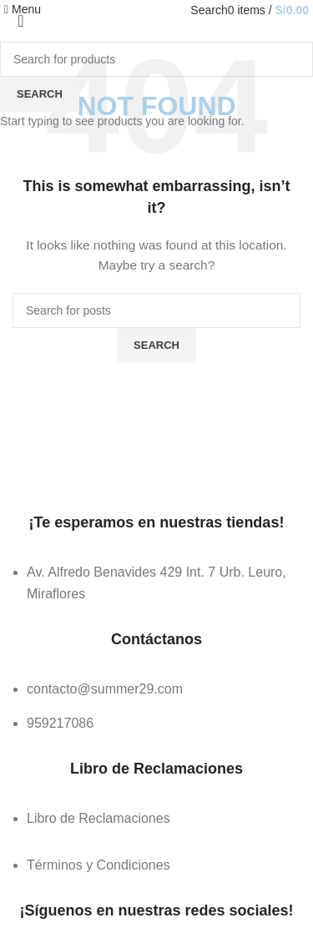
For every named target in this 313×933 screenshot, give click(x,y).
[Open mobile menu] (22, 9)
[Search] (208, 10)
